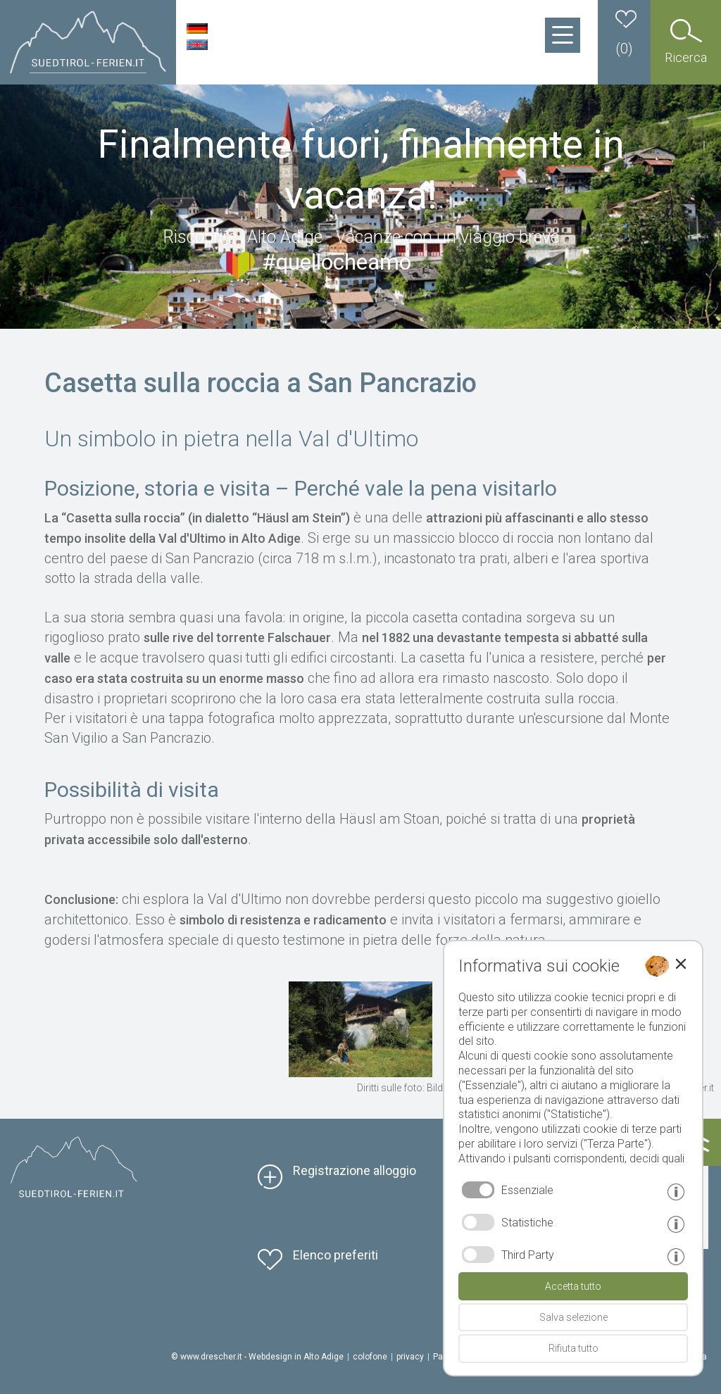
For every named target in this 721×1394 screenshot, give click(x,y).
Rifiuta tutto (573, 1348)
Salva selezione (573, 1317)
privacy (410, 1357)
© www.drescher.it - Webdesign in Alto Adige (257, 1357)
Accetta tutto (573, 1286)
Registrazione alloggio (354, 1170)
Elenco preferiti (335, 1255)
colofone (370, 1357)
